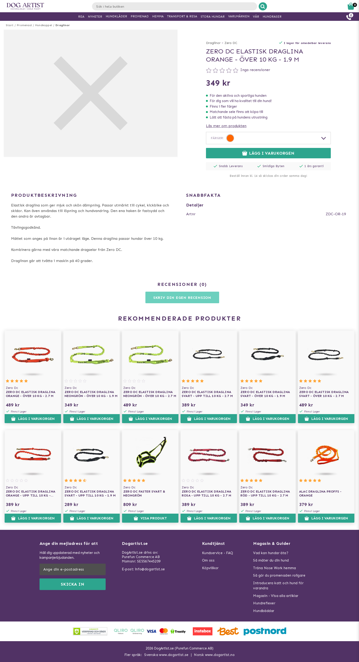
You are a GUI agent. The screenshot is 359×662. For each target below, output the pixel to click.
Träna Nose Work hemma (274, 568)
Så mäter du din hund (271, 560)
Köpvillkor (210, 568)
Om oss (208, 560)
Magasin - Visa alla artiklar (275, 596)
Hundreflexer (264, 603)
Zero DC (230, 43)
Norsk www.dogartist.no (214, 655)
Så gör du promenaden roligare (279, 575)
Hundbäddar (263, 611)
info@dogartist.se (150, 569)
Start (9, 25)
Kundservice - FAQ (217, 553)
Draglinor (62, 25)
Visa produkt (150, 518)
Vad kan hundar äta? (270, 553)
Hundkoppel (43, 25)
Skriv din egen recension (182, 297)
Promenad (24, 25)
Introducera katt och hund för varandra (278, 585)
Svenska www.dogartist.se (166, 655)
